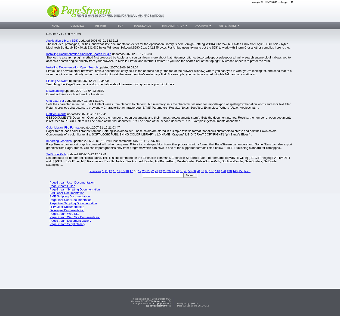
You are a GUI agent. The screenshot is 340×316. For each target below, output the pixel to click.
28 (177, 171)
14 (118, 171)
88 (202, 171)
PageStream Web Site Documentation (74, 217)
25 (164, 171)
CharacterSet (55, 100)
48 (185, 171)
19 (139, 171)
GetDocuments (56, 114)
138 (229, 171)
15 (122, 171)
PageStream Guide (62, 186)
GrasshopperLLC (162, 301)
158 (241, 171)
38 (181, 171)
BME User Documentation (66, 193)
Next (247, 171)
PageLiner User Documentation (70, 200)
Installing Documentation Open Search (72, 67)
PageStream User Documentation (71, 182)
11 (106, 171)
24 (160, 171)
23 (156, 171)
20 (143, 171)
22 (152, 171)
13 (114, 171)
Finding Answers (57, 81)
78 (198, 171)
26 (168, 171)
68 (194, 171)
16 (127, 171)
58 (190, 171)
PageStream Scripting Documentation (74, 189)
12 (110, 171)
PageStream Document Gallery (70, 220)
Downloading (55, 90)
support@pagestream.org (158, 306)
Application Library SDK (62, 40)
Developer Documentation (66, 210)
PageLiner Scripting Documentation (73, 203)
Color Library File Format (63, 127)
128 (223, 171)
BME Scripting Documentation (69, 196)
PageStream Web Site (64, 213)
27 (173, 171)
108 (211, 171)
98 (206, 171)
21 (148, 171)
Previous (95, 171)
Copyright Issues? (162, 303)
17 (131, 171)
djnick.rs (194, 303)
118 (217, 171)
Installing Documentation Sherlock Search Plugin (78, 54)
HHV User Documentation (66, 207)
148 (235, 171)
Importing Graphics (59, 141)
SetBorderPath (56, 154)
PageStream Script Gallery (67, 224)
